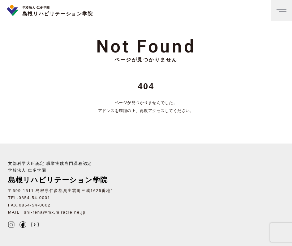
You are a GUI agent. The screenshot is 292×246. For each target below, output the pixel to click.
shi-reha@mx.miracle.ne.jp (55, 212)
